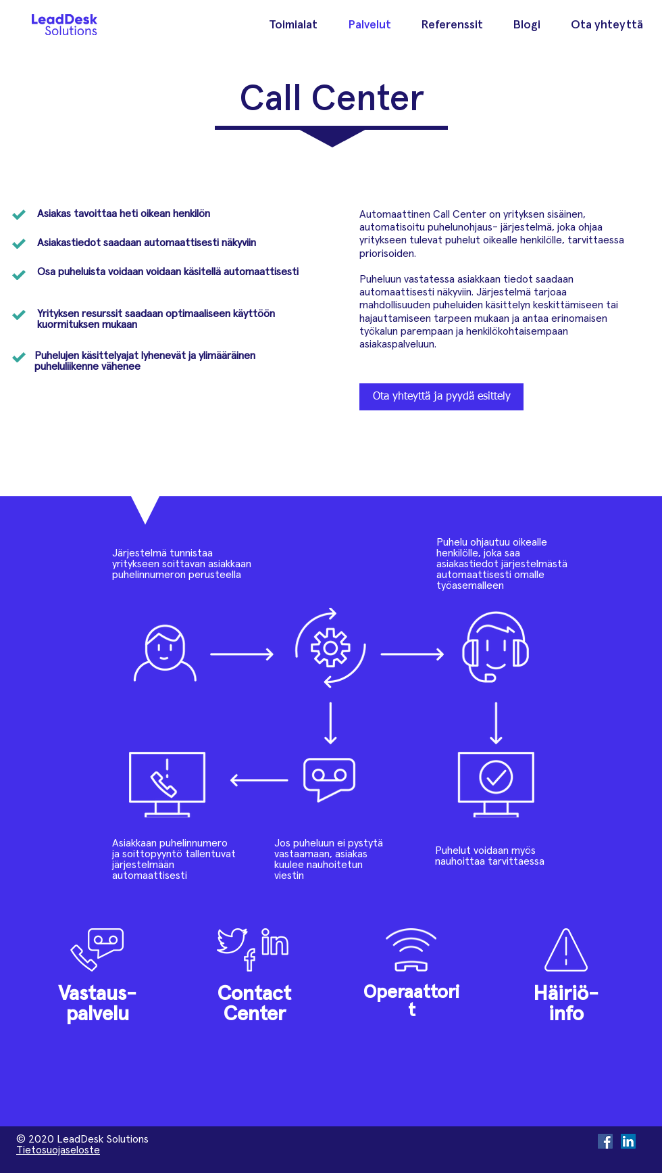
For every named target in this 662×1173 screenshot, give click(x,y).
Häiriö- (566, 994)
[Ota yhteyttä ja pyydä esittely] (441, 396)
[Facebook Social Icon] (605, 1141)
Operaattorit (411, 1002)
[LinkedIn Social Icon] (628, 1141)
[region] (97, 974)
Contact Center (254, 1004)
